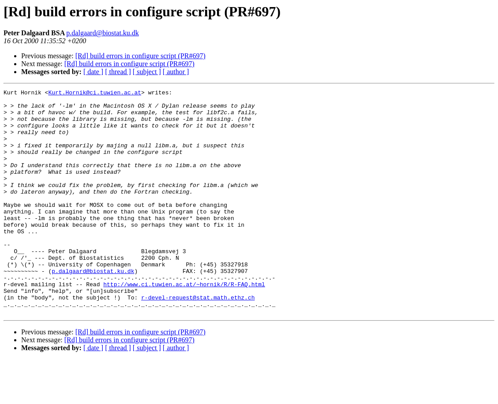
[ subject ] (147, 71)
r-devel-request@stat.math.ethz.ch (198, 340)
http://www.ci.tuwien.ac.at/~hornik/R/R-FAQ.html (184, 324)
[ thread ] (118, 71)
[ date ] (93, 71)
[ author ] (176, 71)
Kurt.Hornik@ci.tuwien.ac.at (94, 93)
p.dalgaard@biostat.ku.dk (102, 33)
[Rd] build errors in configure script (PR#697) (140, 56)
